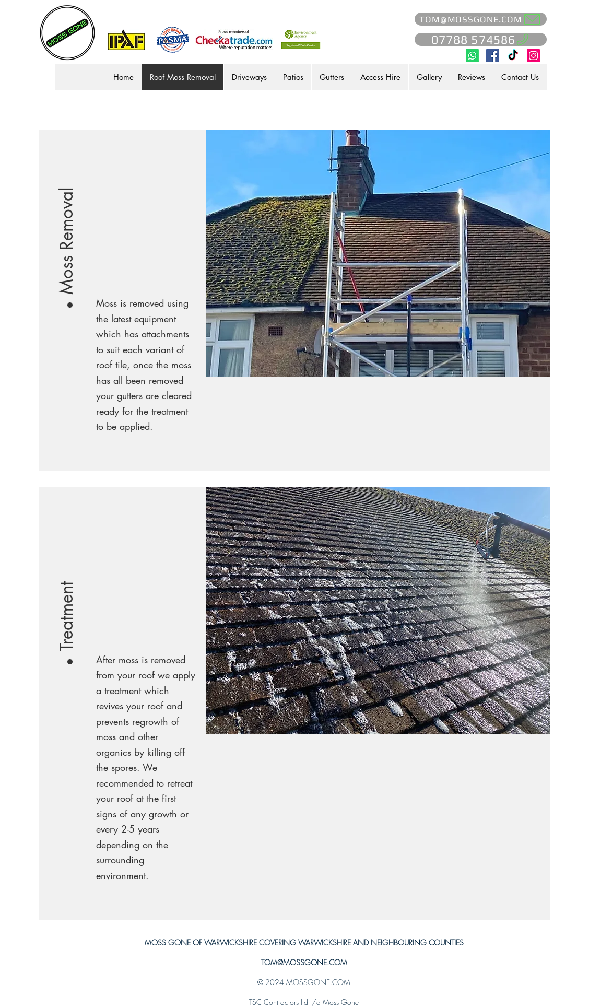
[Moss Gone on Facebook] (492, 55)
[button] (67, 228)
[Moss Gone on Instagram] (533, 55)
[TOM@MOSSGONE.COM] (481, 19)
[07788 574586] (481, 39)
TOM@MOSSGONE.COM (304, 962)
